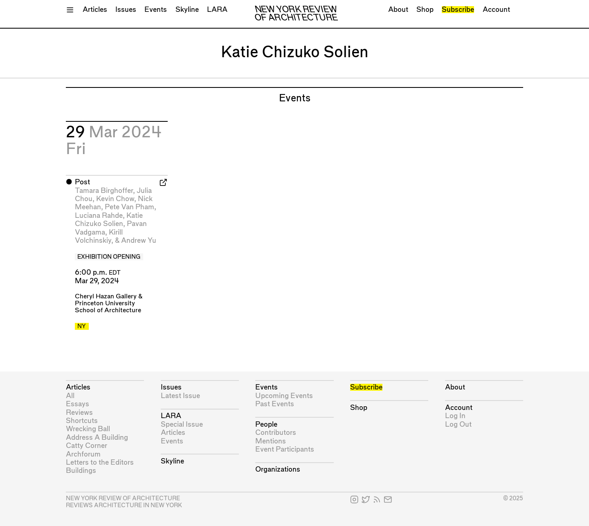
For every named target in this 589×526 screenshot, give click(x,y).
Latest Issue (180, 395)
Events (155, 9)
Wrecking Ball (88, 428)
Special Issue (182, 424)
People (266, 424)
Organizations (277, 469)
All (70, 395)
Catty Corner (86, 445)
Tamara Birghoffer (104, 190)
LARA (217, 9)
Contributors (275, 432)
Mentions (270, 441)
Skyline (187, 9)
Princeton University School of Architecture (108, 306)
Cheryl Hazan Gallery (106, 296)
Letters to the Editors (100, 462)
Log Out (458, 424)
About (398, 9)
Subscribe (458, 9)
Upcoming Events (284, 395)
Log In (455, 415)
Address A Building (97, 437)
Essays (77, 404)
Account (496, 9)
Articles (95, 9)
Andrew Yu (138, 240)
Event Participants (284, 449)
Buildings (81, 470)
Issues (125, 9)
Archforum (83, 454)
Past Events (274, 404)
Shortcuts (82, 420)
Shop (425, 9)
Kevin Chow (115, 198)
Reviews (79, 412)
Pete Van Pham (129, 207)
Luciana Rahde (99, 215)
